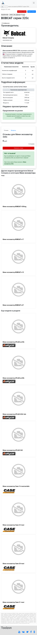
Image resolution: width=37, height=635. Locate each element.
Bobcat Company (8, 38)
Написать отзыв (22, 11)
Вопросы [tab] (13, 130)
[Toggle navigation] (34, 2)
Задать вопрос (31, 11)
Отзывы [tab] (6, 130)
